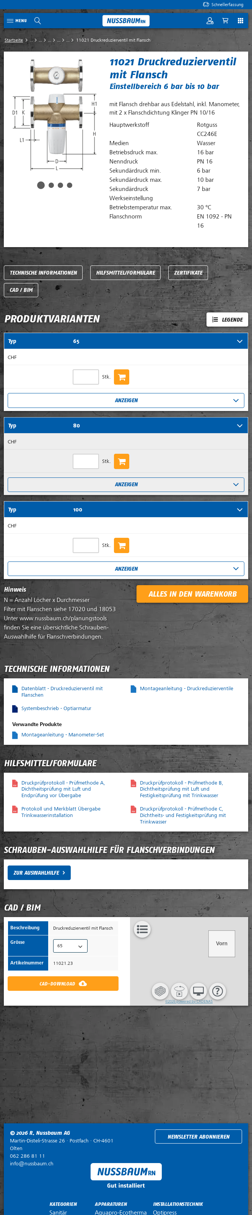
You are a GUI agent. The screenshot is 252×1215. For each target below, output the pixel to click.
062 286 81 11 (27, 1156)
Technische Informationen (43, 273)
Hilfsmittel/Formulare (125, 273)
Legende (232, 320)
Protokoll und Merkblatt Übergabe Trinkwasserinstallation (61, 812)
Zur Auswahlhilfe (36, 873)
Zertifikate (188, 273)
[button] (160, 991)
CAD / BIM (21, 290)
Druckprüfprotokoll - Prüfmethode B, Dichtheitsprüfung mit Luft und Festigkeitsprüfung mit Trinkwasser (181, 789)
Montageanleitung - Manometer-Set (62, 734)
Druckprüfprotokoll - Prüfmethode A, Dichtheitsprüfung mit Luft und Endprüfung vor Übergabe (63, 789)
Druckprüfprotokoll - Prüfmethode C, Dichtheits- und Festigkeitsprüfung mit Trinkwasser (183, 815)
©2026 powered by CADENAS (189, 1001)
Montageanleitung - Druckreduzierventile (186, 688)
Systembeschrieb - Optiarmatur (56, 708)
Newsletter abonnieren (198, 1137)
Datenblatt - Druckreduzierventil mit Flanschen (62, 691)
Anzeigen (126, 400)
